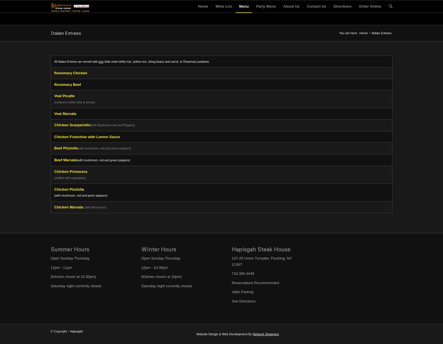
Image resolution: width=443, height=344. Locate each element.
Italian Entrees (66, 33)
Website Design (207, 334)
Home (363, 33)
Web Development (234, 334)
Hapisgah (76, 331)
